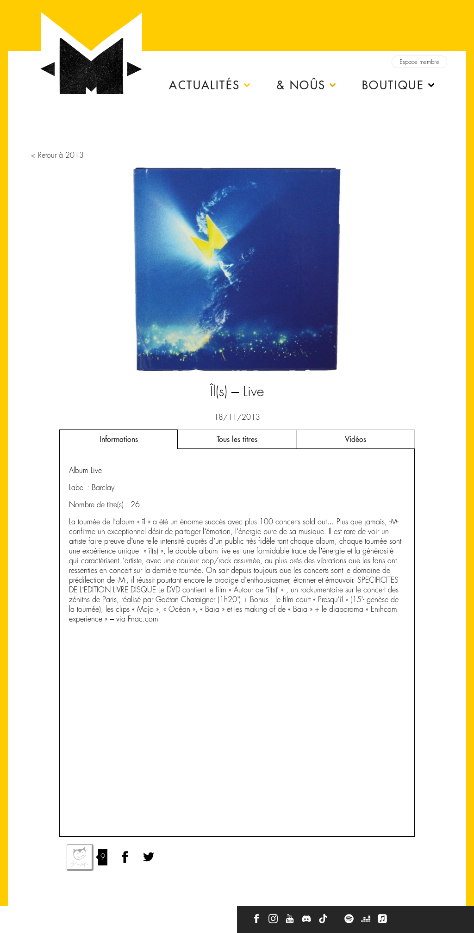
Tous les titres (237, 439)
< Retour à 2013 (57, 155)
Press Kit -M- (102, 916)
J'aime (80, 857)
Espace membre (419, 62)
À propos (61, 916)
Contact (25, 916)
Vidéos (355, 439)
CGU (138, 916)
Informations (119, 439)
